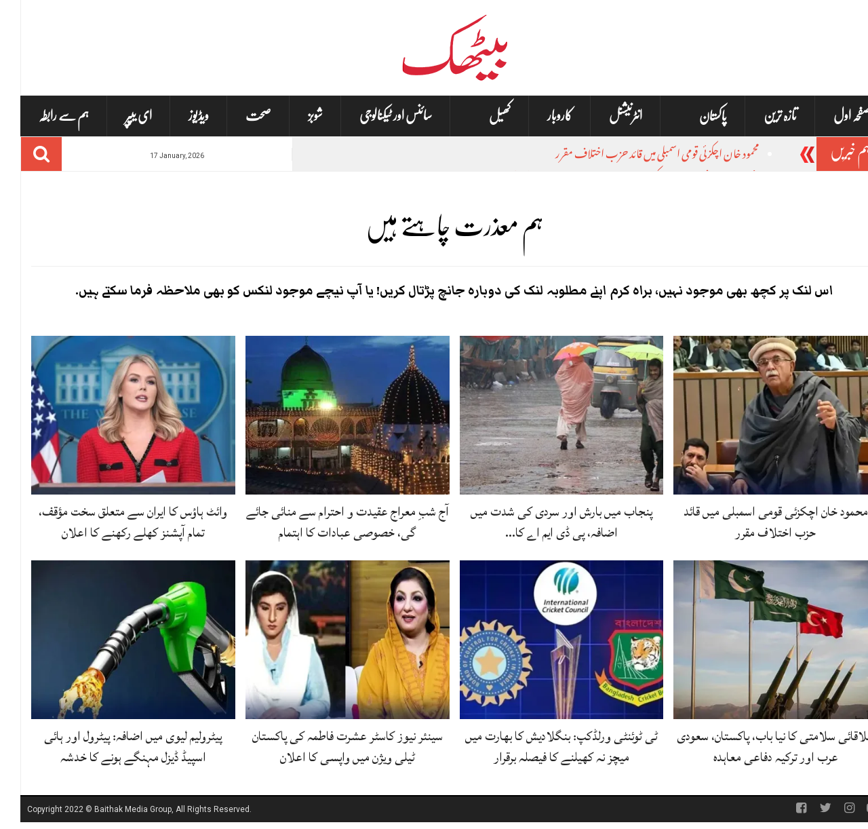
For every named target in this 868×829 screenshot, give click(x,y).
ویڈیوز (178, 115)
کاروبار (539, 115)
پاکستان (693, 116)
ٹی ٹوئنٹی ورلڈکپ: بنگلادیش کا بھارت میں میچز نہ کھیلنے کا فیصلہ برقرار (541, 746)
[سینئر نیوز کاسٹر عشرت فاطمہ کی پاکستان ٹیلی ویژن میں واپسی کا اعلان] (327, 640)
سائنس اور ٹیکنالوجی (375, 115)
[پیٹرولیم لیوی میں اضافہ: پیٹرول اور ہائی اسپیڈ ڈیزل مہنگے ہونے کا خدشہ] (113, 640)
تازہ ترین (759, 115)
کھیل (479, 116)
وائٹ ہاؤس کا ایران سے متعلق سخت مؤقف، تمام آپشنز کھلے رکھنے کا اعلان (112, 522)
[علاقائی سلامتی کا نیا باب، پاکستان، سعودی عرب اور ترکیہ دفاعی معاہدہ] (755, 640)
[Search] (21, 154)
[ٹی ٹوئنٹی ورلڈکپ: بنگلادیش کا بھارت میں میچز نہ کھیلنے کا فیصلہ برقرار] (541, 640)
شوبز (295, 115)
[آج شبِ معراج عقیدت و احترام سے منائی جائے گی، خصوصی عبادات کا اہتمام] (327, 415)
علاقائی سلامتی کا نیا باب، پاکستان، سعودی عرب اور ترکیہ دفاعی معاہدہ (755, 746)
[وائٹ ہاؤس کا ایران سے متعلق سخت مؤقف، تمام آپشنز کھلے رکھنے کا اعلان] (113, 415)
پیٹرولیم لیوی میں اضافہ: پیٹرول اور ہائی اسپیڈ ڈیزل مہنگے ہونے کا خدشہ (112, 746)
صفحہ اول (831, 115)
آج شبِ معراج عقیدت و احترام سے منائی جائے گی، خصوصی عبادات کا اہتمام (327, 522)
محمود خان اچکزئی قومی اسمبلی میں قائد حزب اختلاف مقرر (636, 155)
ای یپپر (118, 115)
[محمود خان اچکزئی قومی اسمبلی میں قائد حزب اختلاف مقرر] (755, 415)
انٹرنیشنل (605, 115)
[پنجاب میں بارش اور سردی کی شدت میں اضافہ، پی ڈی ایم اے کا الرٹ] (541, 415)
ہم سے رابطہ (43, 115)
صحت (238, 115)
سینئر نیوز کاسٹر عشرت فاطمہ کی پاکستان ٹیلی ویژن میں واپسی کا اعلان (327, 746)
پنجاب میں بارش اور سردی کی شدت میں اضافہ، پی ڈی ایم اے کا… (541, 522)
